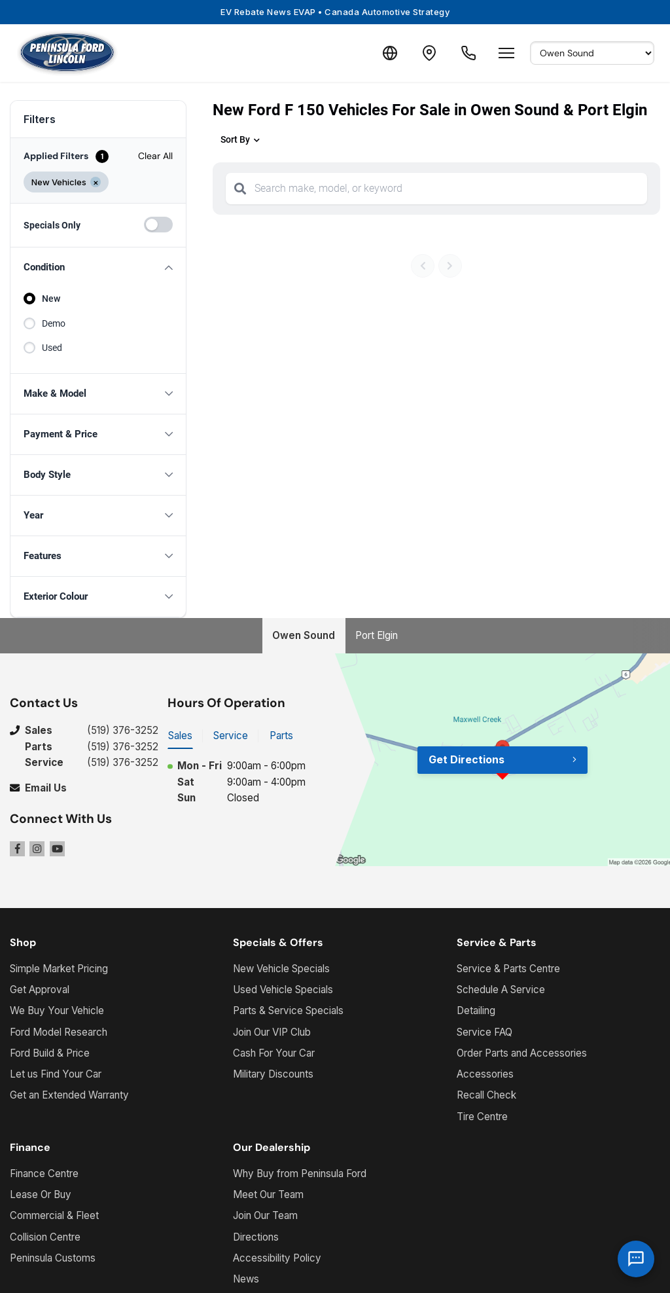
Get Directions (466, 759)
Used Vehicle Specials (283, 989)
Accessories (485, 1074)
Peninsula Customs (53, 1258)
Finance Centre (44, 1173)
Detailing (476, 1010)
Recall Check (486, 1095)
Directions (256, 1237)
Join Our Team (265, 1215)
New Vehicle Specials (281, 968)
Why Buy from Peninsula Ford (299, 1173)
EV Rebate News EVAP (335, 12)
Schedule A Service (501, 989)
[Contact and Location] (429, 53)
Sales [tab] (180, 735)
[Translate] (390, 53)
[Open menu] (506, 53)
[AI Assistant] (636, 1259)
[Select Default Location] (592, 53)
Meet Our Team (268, 1194)
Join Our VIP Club (272, 1032)
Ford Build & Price (50, 1053)
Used (52, 347)
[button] (98, 267)
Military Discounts (273, 1074)
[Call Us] (468, 53)
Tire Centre (482, 1116)
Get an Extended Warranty (69, 1095)
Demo (53, 323)
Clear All (155, 156)
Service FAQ (484, 1032)
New (51, 298)
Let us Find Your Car (55, 1074)
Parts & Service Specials (288, 1010)
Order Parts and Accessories (522, 1053)
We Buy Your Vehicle (57, 1010)
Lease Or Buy (40, 1194)
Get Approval (39, 989)
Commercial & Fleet (54, 1215)
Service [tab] (230, 735)
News (246, 1279)
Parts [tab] (281, 735)
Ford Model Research (58, 1032)
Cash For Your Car (274, 1053)
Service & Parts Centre (508, 968)
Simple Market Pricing (59, 968)
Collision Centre (45, 1237)
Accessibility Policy (277, 1258)
